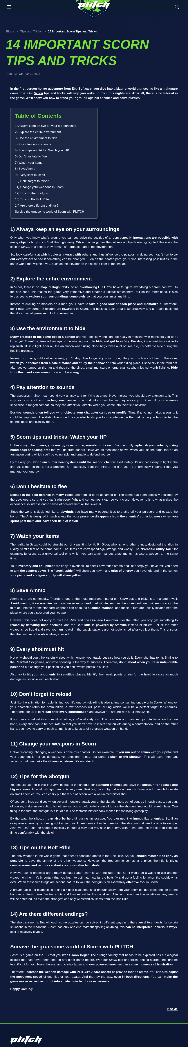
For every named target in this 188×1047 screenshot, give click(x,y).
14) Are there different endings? (36, 205)
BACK (172, 1009)
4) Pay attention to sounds (33, 144)
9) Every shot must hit (30, 175)
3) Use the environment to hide (36, 138)
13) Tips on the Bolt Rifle (32, 199)
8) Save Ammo (25, 168)
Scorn (38, 93)
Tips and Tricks (31, 31)
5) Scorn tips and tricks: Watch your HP (42, 150)
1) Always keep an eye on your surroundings (45, 126)
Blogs (10, 31)
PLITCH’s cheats (94, 972)
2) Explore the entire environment (38, 132)
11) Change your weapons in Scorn (39, 187)
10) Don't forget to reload (32, 181)
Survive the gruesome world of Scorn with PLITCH (49, 211)
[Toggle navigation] (8, 6)
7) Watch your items (28, 162)
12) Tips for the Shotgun (31, 193)
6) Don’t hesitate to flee (31, 156)
